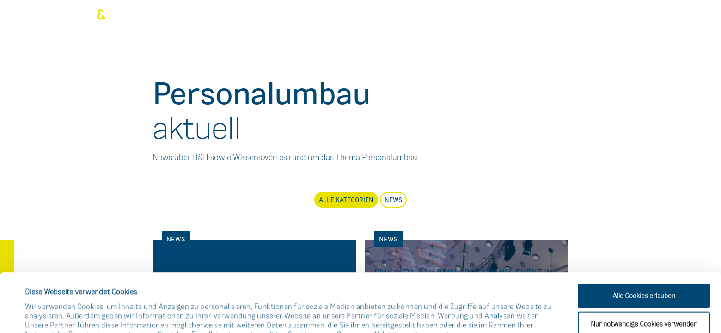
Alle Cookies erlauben (643, 237)
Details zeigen (394, 314)
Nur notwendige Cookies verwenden (644, 265)
